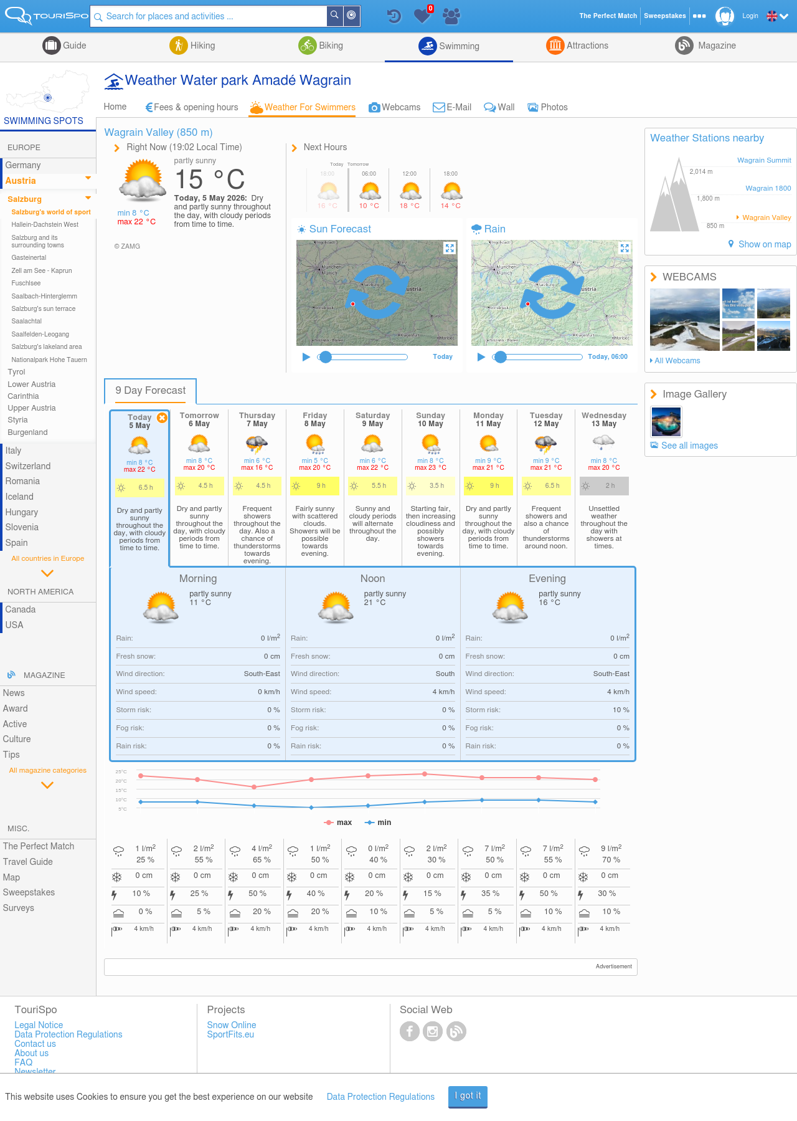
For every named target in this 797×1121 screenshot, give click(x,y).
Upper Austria (31, 408)
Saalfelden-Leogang (40, 335)
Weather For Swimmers (310, 107)
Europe (23, 148)
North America (40, 592)
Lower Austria (31, 385)
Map (12, 878)
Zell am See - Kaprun (41, 271)
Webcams (401, 107)
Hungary (22, 512)
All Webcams (677, 361)
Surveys (18, 908)
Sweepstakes (29, 893)
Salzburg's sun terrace (43, 309)
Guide (74, 46)
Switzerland (28, 466)
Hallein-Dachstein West (44, 225)
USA (15, 625)
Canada (21, 610)
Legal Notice (38, 1025)
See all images (689, 446)
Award (15, 709)
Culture (17, 739)
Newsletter (35, 1072)
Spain (17, 543)
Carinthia (23, 397)
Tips (11, 755)
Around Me (363, 17)
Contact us (35, 1044)
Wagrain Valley (765, 217)
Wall (506, 107)
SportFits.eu (231, 1035)
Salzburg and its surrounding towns (37, 242)
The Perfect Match (39, 846)
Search (346, 16)
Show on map (764, 245)
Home (114, 107)
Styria (17, 420)
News (14, 693)
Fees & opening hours (196, 107)
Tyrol (16, 372)
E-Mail (459, 107)
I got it (468, 1096)
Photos (554, 107)
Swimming (458, 46)
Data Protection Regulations (381, 1097)
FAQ (23, 1063)
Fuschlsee (25, 283)
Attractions (587, 46)
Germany (23, 165)
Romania (23, 481)
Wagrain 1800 (768, 188)
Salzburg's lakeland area (46, 347)
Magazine (716, 46)
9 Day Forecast (150, 391)
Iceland (20, 497)
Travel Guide (28, 862)
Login (750, 16)
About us (31, 1053)
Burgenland (27, 433)
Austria (21, 181)
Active (15, 724)
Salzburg (24, 200)
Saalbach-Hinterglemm (44, 296)
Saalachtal (26, 321)
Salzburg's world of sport (51, 212)
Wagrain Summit (764, 160)
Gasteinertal (28, 258)
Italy (14, 451)
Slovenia (22, 527)
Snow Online (232, 1025)
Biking (330, 46)
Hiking (201, 46)
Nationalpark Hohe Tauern (49, 360)
